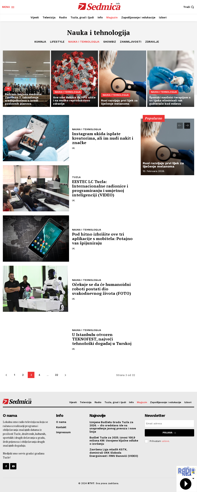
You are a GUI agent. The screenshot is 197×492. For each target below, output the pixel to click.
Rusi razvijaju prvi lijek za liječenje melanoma (163, 164)
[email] (169, 423)
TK (8, 88)
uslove (165, 441)
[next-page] (65, 375)
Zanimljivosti (130, 41)
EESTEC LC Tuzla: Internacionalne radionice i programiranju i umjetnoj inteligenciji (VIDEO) (100, 188)
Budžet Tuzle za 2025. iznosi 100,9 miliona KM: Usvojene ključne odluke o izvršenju (113, 440)
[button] (189, 7)
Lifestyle (57, 41)
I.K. (73, 148)
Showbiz (109, 41)
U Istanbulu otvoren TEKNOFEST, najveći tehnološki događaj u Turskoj (102, 339)
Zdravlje (152, 41)
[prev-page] (6, 375)
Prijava (169, 432)
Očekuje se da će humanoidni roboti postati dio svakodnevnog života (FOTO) (101, 289)
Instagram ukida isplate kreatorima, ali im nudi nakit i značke (102, 138)
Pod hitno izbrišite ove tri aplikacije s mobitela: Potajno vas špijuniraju (102, 238)
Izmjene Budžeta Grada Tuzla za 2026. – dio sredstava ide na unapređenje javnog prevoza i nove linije (112, 427)
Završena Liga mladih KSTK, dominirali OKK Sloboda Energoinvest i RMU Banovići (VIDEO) (113, 452)
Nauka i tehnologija (83, 41)
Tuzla (76, 177)
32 (56, 374)
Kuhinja (40, 41)
